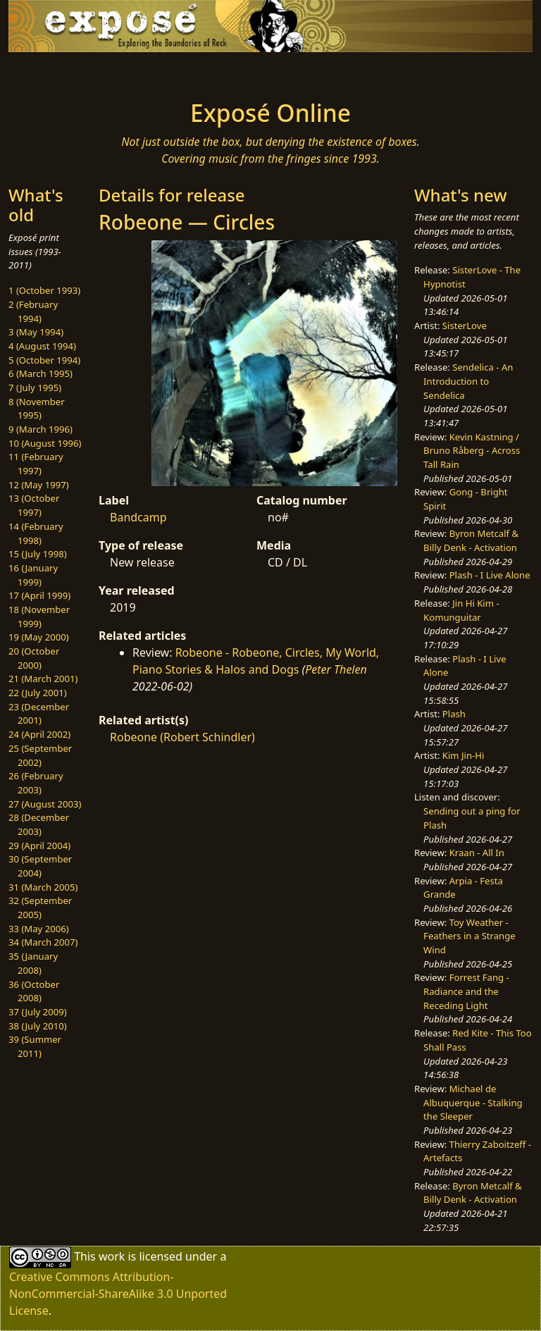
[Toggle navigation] (53, 72)
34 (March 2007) (42, 942)
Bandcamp (138, 517)
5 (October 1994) (44, 360)
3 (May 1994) (35, 332)
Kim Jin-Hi (463, 755)
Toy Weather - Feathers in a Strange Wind (469, 936)
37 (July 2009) (37, 1011)
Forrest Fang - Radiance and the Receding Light (466, 991)
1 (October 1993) (44, 290)
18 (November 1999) (39, 616)
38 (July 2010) (37, 1026)
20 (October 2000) (33, 658)
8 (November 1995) (36, 408)
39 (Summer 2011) (34, 1046)
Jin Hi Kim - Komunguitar (461, 610)
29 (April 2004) (39, 845)
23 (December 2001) (38, 713)
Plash (454, 713)
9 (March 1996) (40, 429)
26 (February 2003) (35, 782)
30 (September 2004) (40, 866)
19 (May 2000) (38, 637)
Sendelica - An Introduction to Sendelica (468, 381)
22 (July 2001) (37, 692)
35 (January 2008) (33, 963)
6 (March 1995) (40, 373)
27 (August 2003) (44, 804)
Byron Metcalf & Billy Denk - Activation (470, 540)
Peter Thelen (336, 669)
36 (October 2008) (33, 991)
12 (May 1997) (38, 484)
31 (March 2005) (42, 887)
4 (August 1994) (42, 346)
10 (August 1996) (44, 443)
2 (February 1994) (33, 311)
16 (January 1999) (33, 575)
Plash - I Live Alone (489, 575)
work (112, 1256)
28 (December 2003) (38, 824)
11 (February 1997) (35, 463)
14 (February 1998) (35, 533)
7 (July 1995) (34, 387)
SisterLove (464, 325)
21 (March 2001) (42, 678)
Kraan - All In (476, 852)
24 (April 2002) (39, 734)
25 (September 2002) (40, 755)
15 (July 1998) (37, 553)
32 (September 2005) (40, 907)
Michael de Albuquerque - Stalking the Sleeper (472, 1102)
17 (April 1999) (39, 595)
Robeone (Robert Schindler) (182, 737)
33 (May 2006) (38, 928)
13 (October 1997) (33, 505)
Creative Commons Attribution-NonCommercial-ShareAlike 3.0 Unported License (118, 1293)
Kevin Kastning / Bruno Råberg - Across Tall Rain (471, 451)
